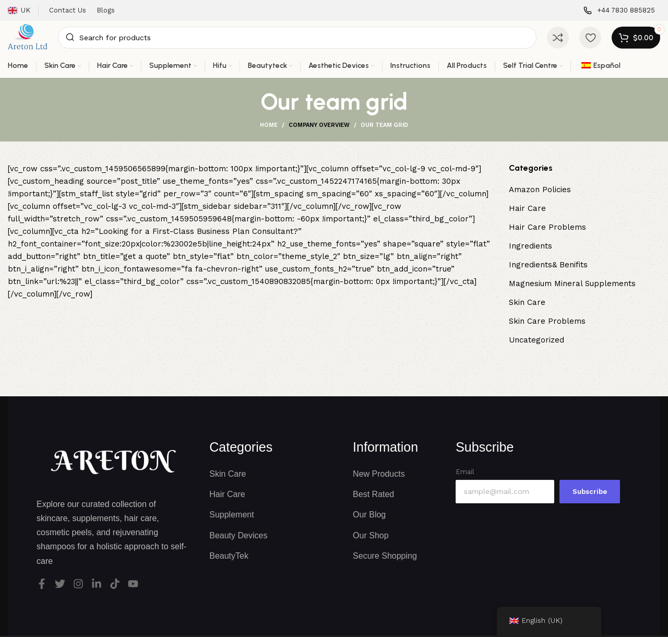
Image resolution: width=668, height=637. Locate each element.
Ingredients (530, 246)
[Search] (297, 38)
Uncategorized (536, 340)
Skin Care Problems (547, 321)
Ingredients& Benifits (548, 264)
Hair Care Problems (547, 227)
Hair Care (527, 208)
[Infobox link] (619, 10)
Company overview (319, 125)
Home (269, 125)
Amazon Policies (540, 189)
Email (465, 472)
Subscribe (589, 492)
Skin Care (527, 302)
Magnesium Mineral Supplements (572, 283)
